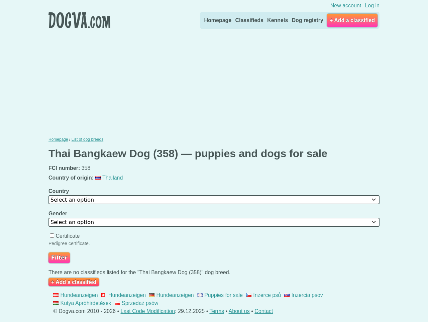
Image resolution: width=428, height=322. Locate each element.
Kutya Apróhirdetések (82, 303)
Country (59, 191)
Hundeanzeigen (75, 295)
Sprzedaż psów (136, 303)
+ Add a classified (352, 20)
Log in (372, 5)
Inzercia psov (303, 295)
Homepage (217, 20)
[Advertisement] (214, 81)
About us (239, 311)
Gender (58, 213)
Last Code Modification (148, 311)
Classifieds (249, 20)
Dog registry (307, 20)
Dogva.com (79, 20)
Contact (263, 311)
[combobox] (214, 199)
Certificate (65, 236)
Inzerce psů (263, 295)
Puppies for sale (220, 295)
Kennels (277, 20)
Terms (216, 311)
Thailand (109, 178)
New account (345, 5)
